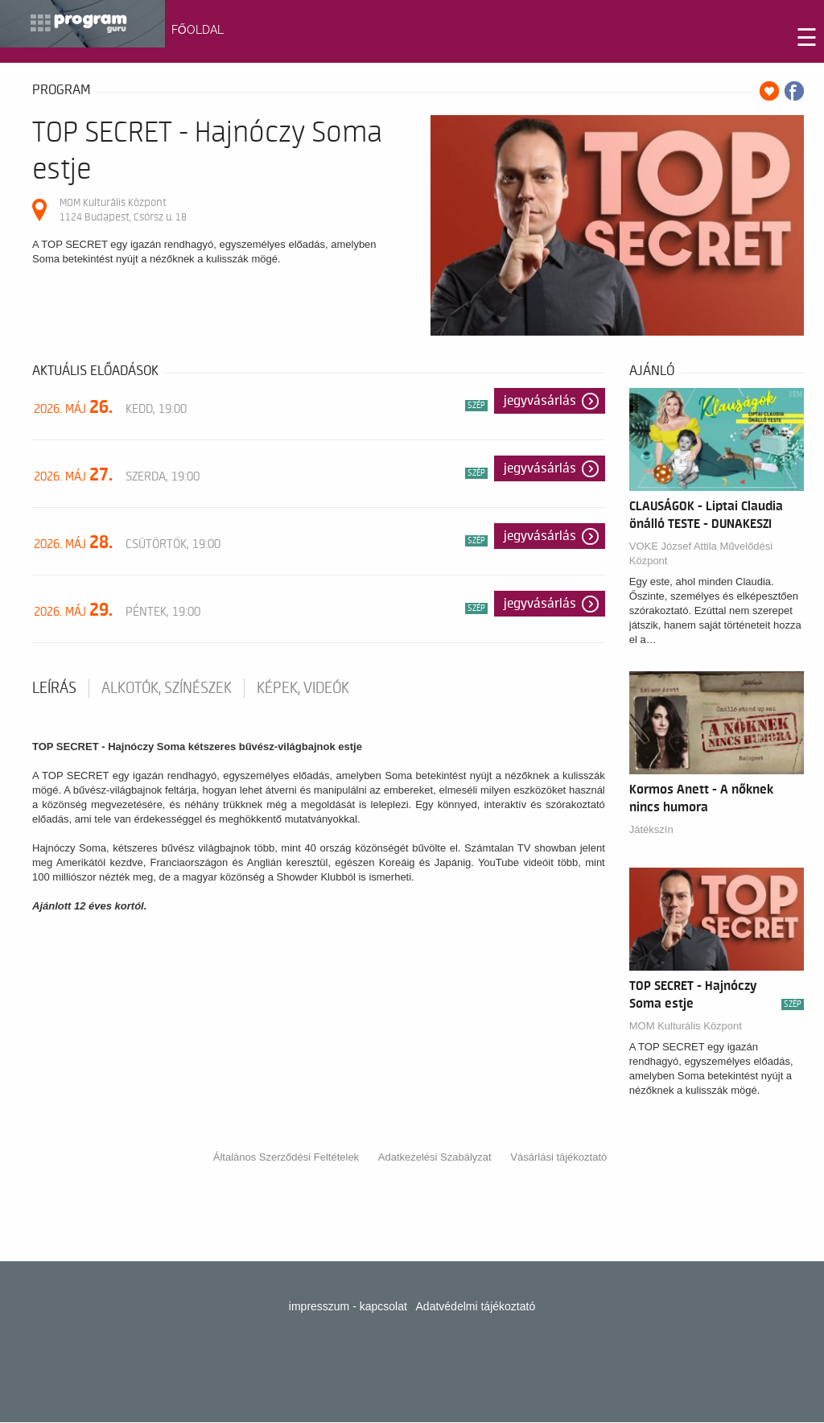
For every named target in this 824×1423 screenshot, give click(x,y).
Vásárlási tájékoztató (558, 1157)
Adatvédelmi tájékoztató (476, 1306)
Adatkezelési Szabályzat (435, 1157)
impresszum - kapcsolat (348, 1306)
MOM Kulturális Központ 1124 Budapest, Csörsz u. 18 (123, 209)
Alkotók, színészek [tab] (166, 688)
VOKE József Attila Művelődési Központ (700, 553)
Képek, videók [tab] (303, 688)
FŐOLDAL (197, 29)
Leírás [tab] (54, 688)
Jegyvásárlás (540, 401)
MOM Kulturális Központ (685, 1026)
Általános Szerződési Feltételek (286, 1157)
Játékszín (651, 829)
